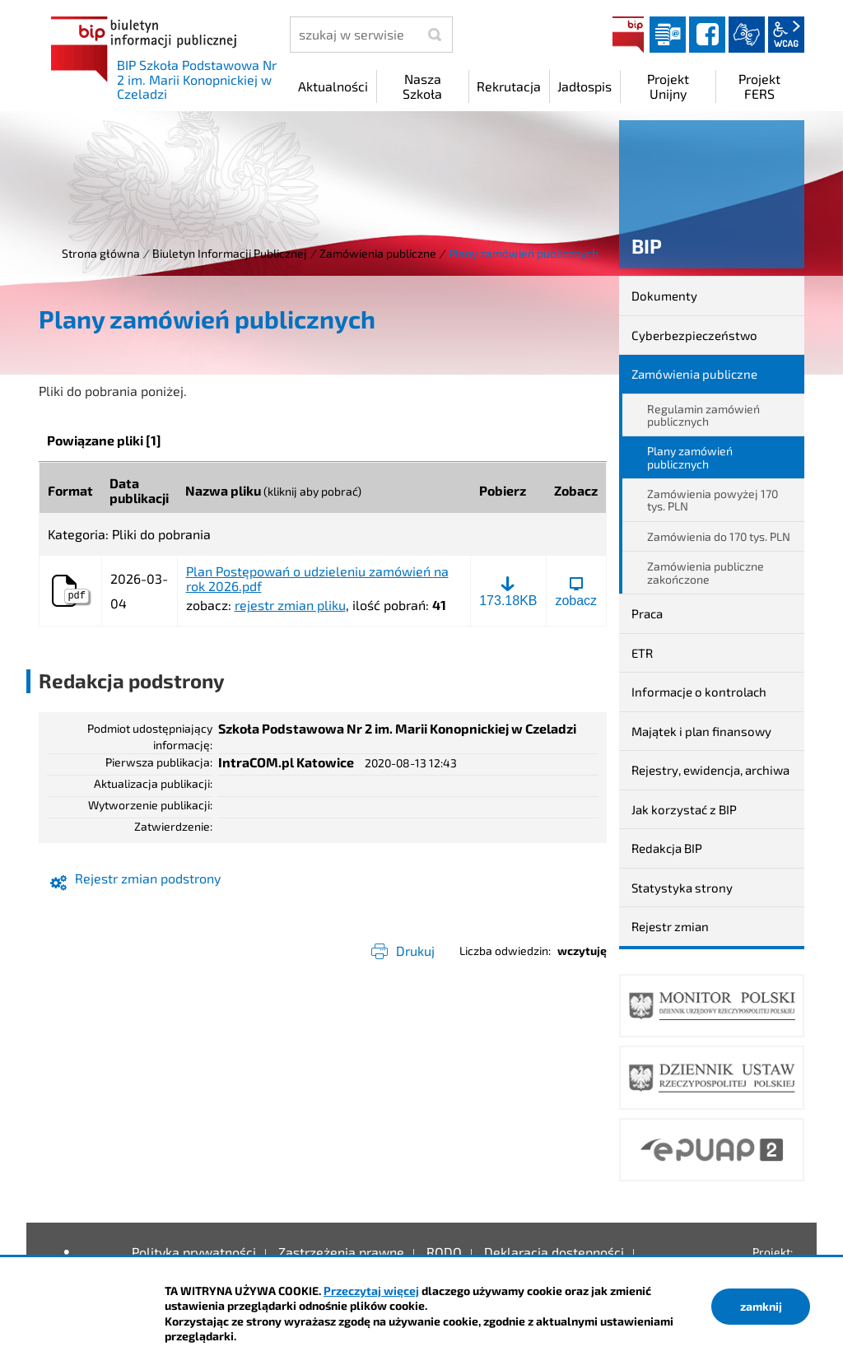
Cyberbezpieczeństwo (694, 335)
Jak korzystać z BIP (684, 809)
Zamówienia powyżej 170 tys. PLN (712, 500)
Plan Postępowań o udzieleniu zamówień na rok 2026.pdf (317, 578)
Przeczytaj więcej (371, 1291)
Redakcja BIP (666, 848)
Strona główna (101, 253)
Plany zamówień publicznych (690, 457)
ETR (642, 652)
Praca (647, 613)
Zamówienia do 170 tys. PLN (718, 536)
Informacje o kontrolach (698, 691)
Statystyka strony (682, 887)
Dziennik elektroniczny (668, 34)
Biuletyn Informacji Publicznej (229, 253)
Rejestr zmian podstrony (148, 878)
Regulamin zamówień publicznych (703, 415)
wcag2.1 (786, 34)
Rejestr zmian (670, 926)
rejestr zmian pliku (290, 605)
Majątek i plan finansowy (701, 731)
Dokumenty (664, 295)
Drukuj (415, 950)
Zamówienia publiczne (377, 253)
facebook (707, 34)
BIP (628, 34)
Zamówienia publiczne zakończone (705, 572)
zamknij (761, 1306)
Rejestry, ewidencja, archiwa (710, 769)
